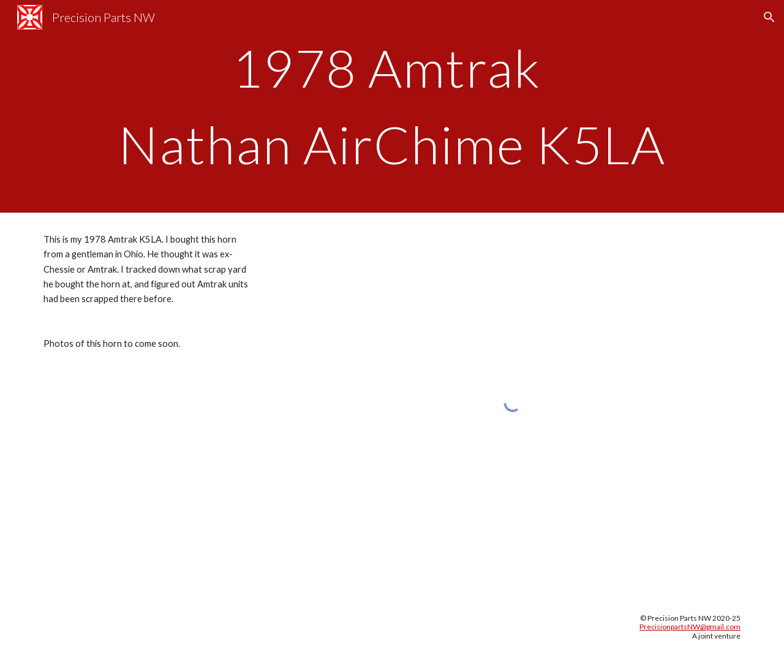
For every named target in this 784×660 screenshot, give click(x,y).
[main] (392, 106)
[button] (769, 17)
